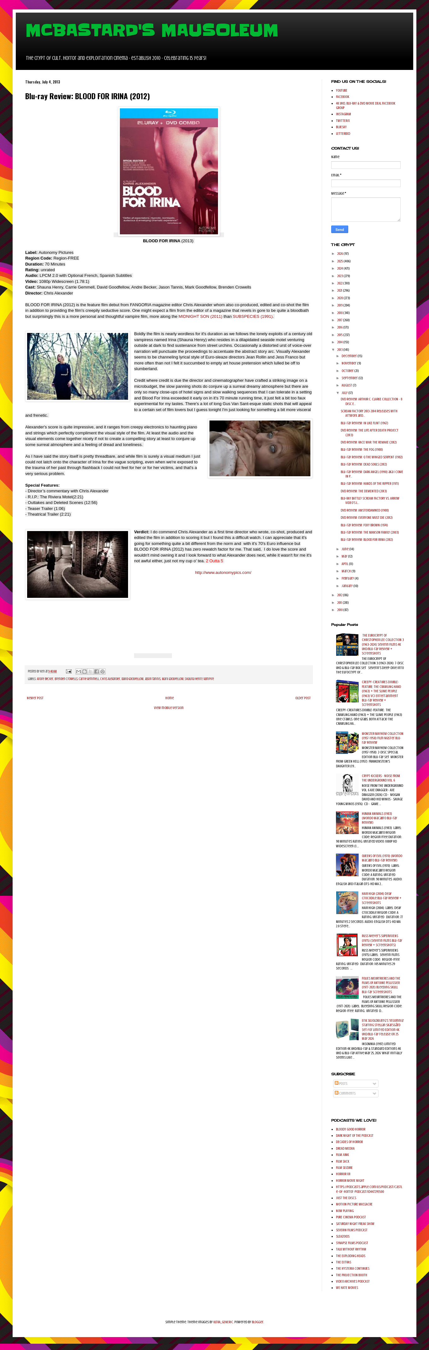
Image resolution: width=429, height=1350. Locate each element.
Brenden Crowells (66, 679)
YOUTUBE (341, 90)
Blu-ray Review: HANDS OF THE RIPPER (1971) (370, 483)
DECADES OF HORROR (349, 1142)
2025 (340, 261)
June (345, 549)
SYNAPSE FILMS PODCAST (352, 1243)
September (350, 378)
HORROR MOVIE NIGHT (350, 1180)
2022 (340, 283)
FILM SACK (342, 1161)
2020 (340, 298)
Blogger (257, 1322)
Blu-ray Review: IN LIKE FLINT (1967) (364, 423)
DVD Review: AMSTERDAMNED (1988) (365, 510)
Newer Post (35, 698)
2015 (340, 335)
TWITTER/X (343, 120)
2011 (340, 602)
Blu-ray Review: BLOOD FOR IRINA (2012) (367, 539)
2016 (340, 327)
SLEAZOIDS (343, 1236)
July (345, 393)
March (346, 571)
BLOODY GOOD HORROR (350, 1129)
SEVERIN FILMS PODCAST (351, 1230)
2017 (340, 320)
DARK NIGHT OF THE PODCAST (354, 1135)
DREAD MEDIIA (345, 1148)
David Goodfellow (132, 679)
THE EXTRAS (343, 1262)
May (345, 556)
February (348, 578)
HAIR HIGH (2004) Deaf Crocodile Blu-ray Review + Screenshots (382, 898)
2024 (340, 268)
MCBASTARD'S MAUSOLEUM (151, 31)
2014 (340, 342)
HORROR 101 (343, 1174)
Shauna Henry (193, 679)
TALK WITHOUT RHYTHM (351, 1249)
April (345, 564)
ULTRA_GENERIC (223, 1322)
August (347, 385)
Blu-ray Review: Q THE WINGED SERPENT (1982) (372, 457)
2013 (340, 349)
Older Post (303, 698)
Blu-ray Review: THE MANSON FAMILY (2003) (370, 532)
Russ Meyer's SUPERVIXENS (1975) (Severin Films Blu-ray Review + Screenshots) (382, 940)
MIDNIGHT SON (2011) (200, 316)
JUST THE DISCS (346, 1198)
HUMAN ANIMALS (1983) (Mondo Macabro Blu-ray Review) (379, 818)
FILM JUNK (342, 1155)
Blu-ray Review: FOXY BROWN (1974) (364, 525)
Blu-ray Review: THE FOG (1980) (362, 449)
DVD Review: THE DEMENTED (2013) (364, 491)
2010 (340, 610)
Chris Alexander (110, 679)
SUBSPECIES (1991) (253, 316)
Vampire (208, 679)
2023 (340, 276)
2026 (340, 253)
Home (169, 698)
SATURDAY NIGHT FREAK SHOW (355, 1223)
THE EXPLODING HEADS (350, 1256)
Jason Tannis (153, 679)
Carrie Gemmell (89, 679)
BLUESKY (341, 127)
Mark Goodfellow (173, 679)
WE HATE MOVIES (347, 1287)
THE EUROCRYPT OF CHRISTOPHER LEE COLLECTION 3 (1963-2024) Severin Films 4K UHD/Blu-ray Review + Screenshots (383, 644)
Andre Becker (45, 679)
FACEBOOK (342, 96)
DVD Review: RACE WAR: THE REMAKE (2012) (369, 442)
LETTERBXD (343, 133)
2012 (340, 595)
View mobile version (169, 708)
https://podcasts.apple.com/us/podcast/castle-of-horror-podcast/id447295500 (369, 1189)
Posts (341, 1083)
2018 (340, 313)
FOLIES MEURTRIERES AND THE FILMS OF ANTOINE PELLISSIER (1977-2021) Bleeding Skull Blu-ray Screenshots (381, 985)
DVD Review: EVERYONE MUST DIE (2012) (367, 517)
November (349, 363)
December (349, 356)
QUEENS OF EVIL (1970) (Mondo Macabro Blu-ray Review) (382, 858)
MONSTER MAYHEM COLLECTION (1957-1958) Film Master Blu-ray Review (382, 738)
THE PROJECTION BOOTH (351, 1275)
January (347, 586)
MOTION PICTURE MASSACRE (354, 1204)
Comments (345, 1093)
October (348, 371)
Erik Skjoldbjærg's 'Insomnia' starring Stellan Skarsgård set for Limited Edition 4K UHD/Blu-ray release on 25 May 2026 (383, 1029)
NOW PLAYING (345, 1211)
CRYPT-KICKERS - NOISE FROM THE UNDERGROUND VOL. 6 (381, 778)
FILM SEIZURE (344, 1167)
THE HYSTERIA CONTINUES (352, 1268)
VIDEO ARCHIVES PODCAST (353, 1281)
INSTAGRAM (343, 114)
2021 (340, 290)
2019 (340, 305)
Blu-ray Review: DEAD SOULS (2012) (364, 464)
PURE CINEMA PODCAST (351, 1217)
